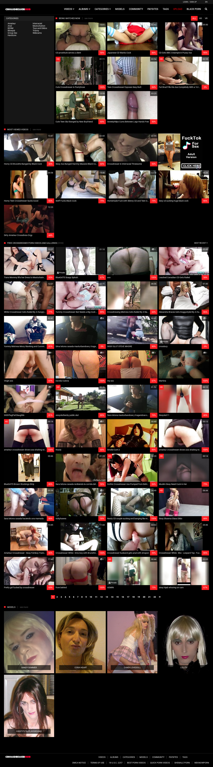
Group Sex (12, 33)
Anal (10, 26)
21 (149, 597)
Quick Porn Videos (160, 763)
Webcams (37, 33)
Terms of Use (97, 763)
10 (91, 597)
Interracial (37, 23)
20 (144, 597)
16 (123, 597)
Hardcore (12, 35)
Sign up (193, 2)
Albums (114, 757)
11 (96, 597)
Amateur (12, 23)
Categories (129, 757)
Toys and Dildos (40, 28)
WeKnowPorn (201, 763)
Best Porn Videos (136, 763)
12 (101, 597)
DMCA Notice (79, 763)
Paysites (173, 757)
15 (117, 597)
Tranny (36, 30)
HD (200, 18)
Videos (101, 757)
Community (158, 757)
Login (185, 2)
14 (112, 597)
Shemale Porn (182, 763)
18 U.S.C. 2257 (115, 763)
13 (107, 597)
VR (206, 18)
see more (88, 18)
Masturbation (39, 26)
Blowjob (11, 30)
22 (155, 597)
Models (143, 757)
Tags (184, 757)
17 (128, 597)
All (194, 18)
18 (133, 597)
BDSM (10, 28)
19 (139, 597)
